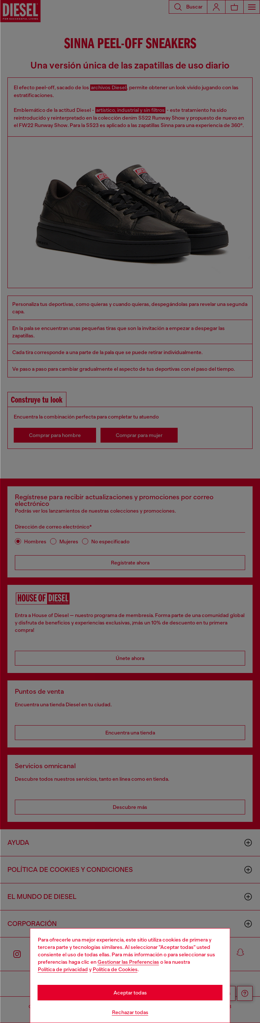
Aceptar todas (130, 993)
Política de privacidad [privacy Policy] (63, 969)
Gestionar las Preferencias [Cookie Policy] (128, 962)
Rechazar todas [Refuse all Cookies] (130, 1012)
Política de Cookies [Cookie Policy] (115, 969)
